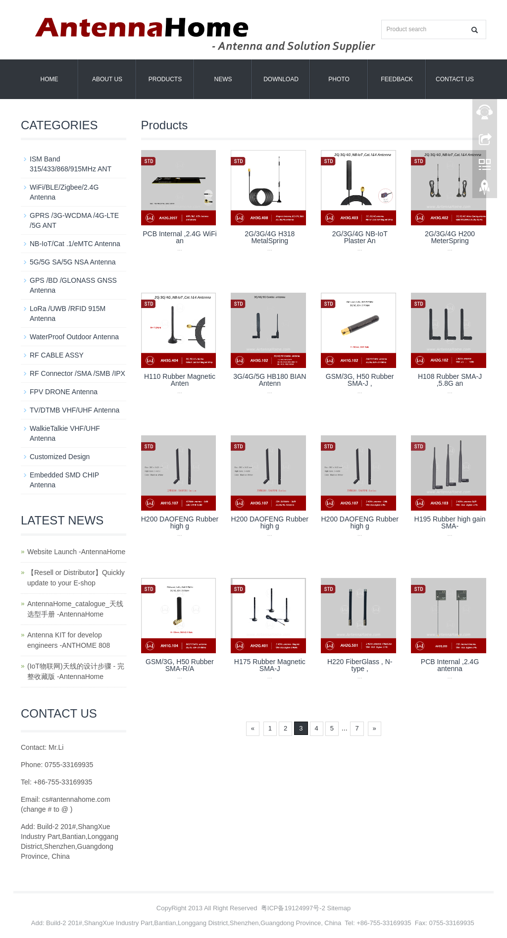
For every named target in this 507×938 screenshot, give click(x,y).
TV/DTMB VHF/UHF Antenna (74, 410)
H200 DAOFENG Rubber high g (179, 522)
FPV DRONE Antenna (64, 392)
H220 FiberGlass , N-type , (359, 665)
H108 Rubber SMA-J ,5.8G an (450, 379)
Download (281, 79)
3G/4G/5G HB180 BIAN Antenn (269, 379)
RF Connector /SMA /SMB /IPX (77, 373)
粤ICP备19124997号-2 (293, 908)
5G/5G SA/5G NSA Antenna (73, 262)
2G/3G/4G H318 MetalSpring (270, 237)
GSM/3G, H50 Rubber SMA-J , (360, 379)
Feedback (397, 79)
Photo (338, 79)
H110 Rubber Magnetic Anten (179, 379)
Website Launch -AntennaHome (76, 552)
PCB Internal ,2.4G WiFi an (179, 237)
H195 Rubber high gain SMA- (450, 522)
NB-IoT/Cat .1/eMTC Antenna (75, 244)
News (223, 79)
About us (107, 79)
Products (165, 79)
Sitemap (339, 908)
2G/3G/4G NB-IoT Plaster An (360, 237)
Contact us (455, 79)
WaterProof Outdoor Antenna (74, 337)
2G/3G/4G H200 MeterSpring (450, 237)
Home (49, 79)
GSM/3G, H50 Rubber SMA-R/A (180, 665)
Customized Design (60, 457)
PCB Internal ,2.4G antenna (450, 665)
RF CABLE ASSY (57, 355)
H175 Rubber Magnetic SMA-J (269, 665)
